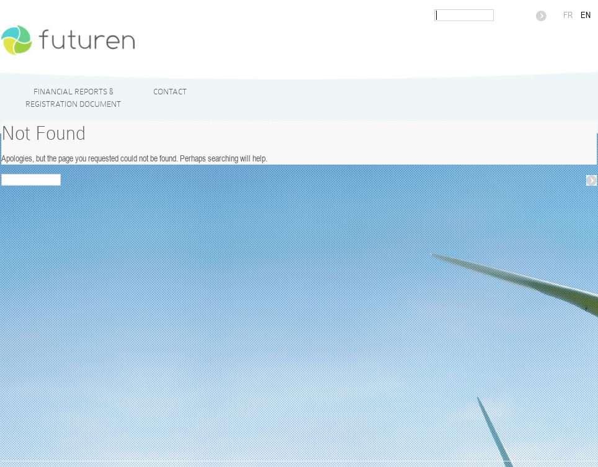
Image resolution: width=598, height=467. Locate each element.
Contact (170, 91)
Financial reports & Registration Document (73, 98)
